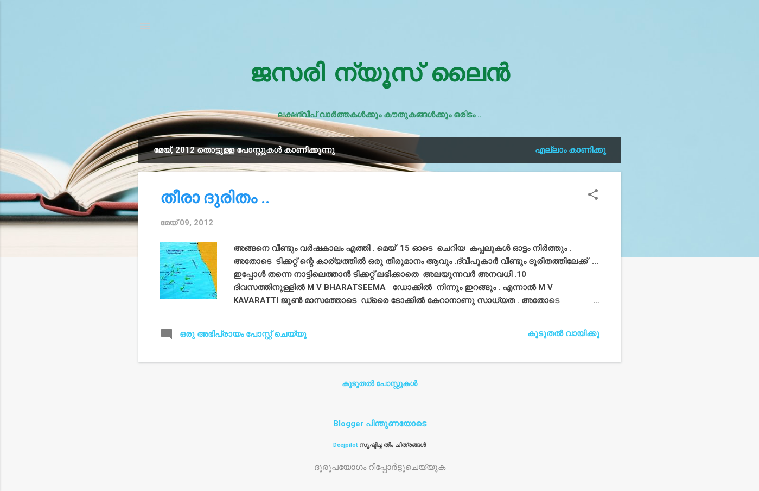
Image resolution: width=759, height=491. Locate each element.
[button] (592, 195)
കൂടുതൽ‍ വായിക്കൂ (563, 333)
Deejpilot (345, 445)
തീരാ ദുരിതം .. (215, 197)
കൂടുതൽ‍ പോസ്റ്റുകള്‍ (379, 383)
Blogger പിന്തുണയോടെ (379, 424)
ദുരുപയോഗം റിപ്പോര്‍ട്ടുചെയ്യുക (379, 467)
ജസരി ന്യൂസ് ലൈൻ (379, 76)
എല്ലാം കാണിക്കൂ (570, 150)
